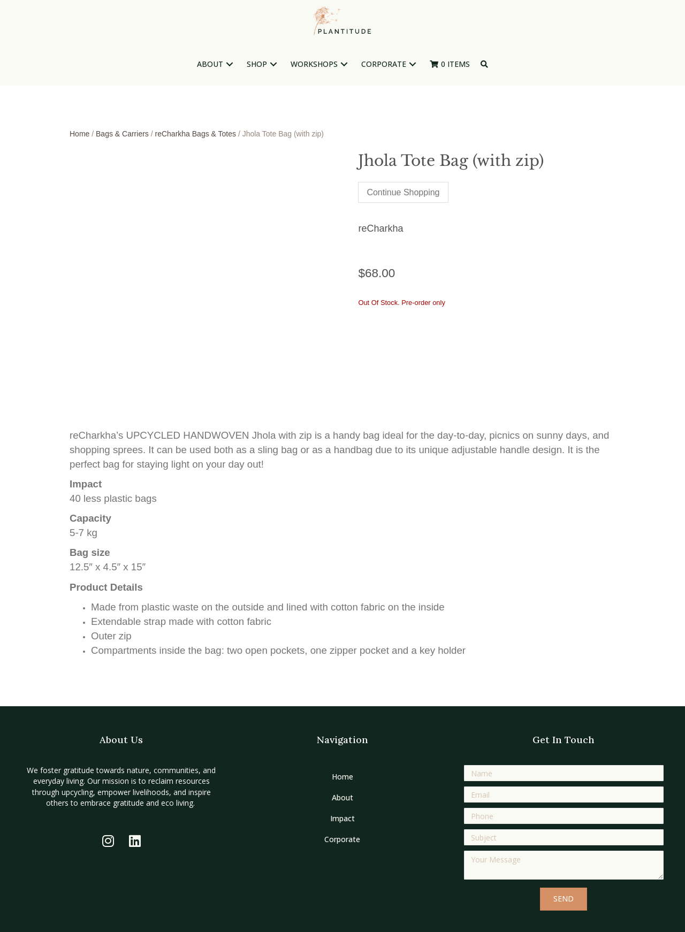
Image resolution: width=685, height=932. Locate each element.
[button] (229, 64)
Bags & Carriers (122, 133)
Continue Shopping (403, 192)
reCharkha (380, 228)
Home (79, 133)
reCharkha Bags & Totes (196, 133)
